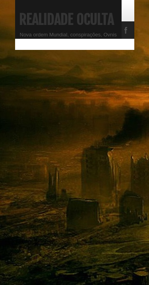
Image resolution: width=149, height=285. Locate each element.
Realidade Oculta (66, 19)
